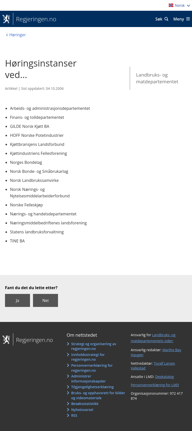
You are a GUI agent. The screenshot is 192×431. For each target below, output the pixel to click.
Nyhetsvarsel (82, 409)
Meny (178, 19)
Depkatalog (164, 376)
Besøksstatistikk (85, 403)
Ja (17, 300)
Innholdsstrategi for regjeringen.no (88, 357)
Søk (159, 19)
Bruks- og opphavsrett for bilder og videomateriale (98, 395)
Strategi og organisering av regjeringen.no (93, 346)
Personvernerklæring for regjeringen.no (92, 368)
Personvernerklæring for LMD (155, 384)
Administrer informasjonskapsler (88, 378)
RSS (74, 415)
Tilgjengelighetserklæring (92, 386)
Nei (45, 300)
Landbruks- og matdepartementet (157, 78)
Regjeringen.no (34, 19)
